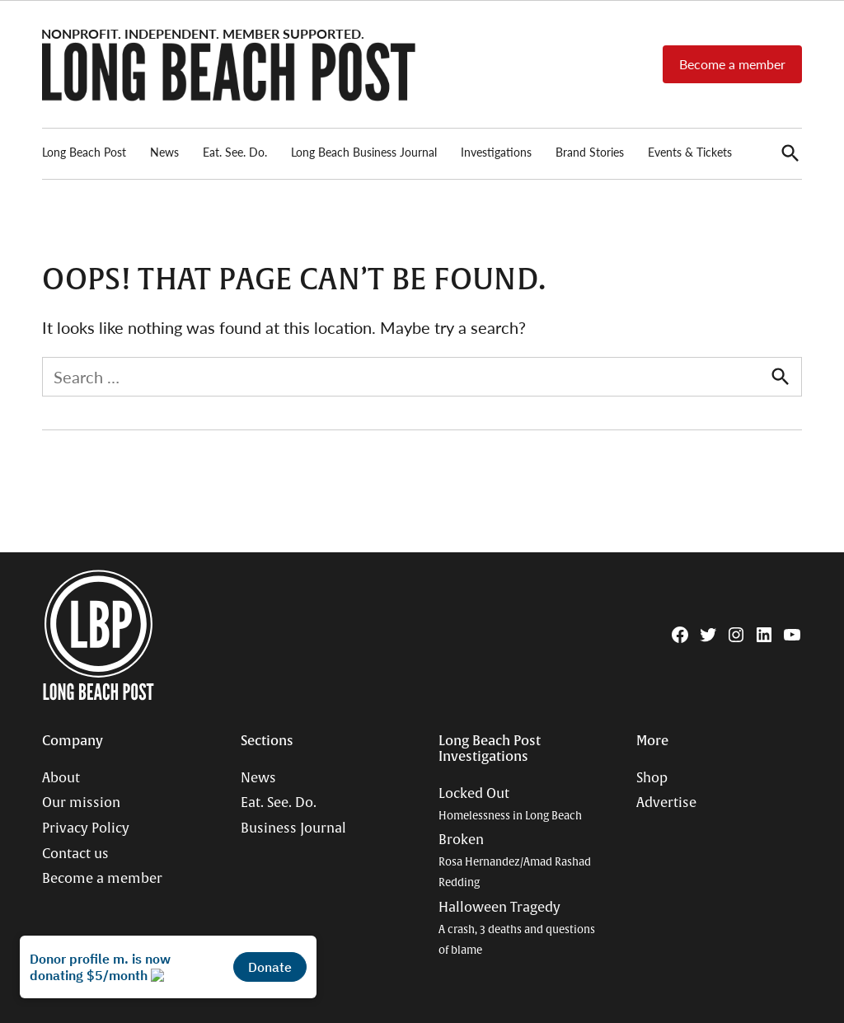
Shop (652, 778)
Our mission (81, 803)
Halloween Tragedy (516, 928)
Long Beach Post (84, 151)
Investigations (496, 151)
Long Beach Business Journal (364, 151)
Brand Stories (590, 151)
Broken (514, 860)
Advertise (666, 803)
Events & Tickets (690, 151)
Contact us (75, 854)
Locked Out (510, 804)
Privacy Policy (85, 828)
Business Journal (293, 828)
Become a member (732, 63)
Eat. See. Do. (235, 151)
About (61, 778)
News (164, 151)
